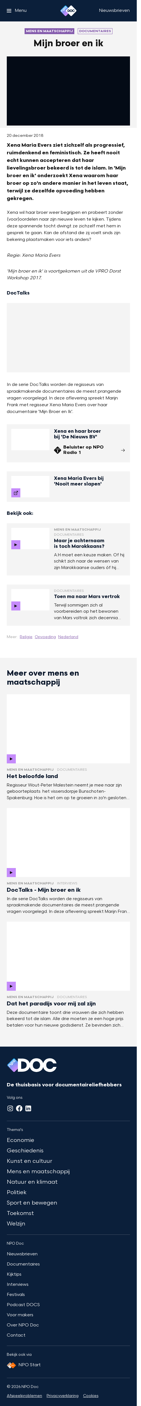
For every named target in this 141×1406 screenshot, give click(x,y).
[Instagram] (10, 1108)
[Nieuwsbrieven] (114, 11)
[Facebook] (19, 1108)
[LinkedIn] (28, 1108)
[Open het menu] (16, 11)
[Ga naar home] (68, 10)
